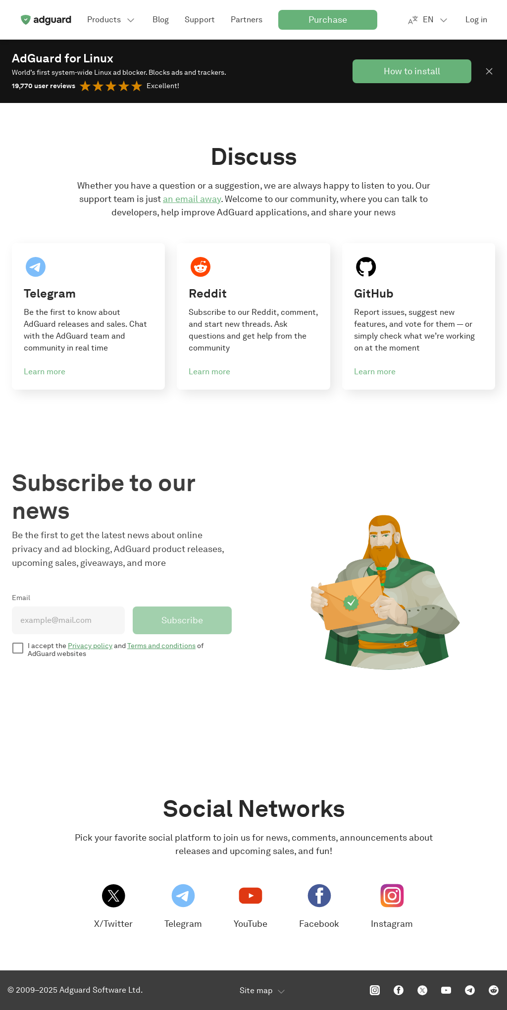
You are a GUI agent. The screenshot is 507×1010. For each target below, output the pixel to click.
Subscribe (182, 620)
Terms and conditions (161, 646)
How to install (412, 71)
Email (21, 598)
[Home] (45, 20)
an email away (192, 199)
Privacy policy (90, 646)
